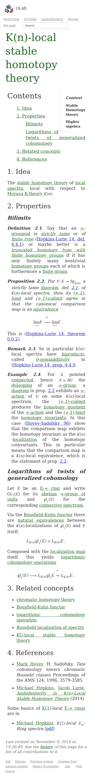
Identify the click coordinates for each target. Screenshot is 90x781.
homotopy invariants (43, 417)
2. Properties (30, 116)
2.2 (51, 390)
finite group (54, 271)
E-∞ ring (50, 488)
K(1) (46, 708)
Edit (7, 761)
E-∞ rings (74, 708)
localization (25, 439)
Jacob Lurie (71, 687)
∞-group (67, 385)
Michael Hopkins (35, 687)
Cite (67, 766)
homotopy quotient (64, 407)
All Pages (30, 19)
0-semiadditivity (52, 359)
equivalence (45, 309)
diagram (49, 287)
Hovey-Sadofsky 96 (47, 423)
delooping (21, 385)
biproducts (72, 354)
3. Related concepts (38, 151)
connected (22, 380)
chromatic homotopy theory (45, 599)
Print (79, 766)
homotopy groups (29, 266)
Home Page (11, 19)
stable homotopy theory (42, 182)
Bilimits (34, 123)
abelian (49, 493)
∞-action (35, 412)
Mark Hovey (29, 664)
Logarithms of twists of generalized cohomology (55, 137)
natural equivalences (41, 520)
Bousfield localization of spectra (50, 627)
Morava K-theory (24, 193)
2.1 (74, 287)
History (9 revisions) (46, 766)
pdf (49, 728)
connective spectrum (61, 505)
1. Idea (24, 108)
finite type (22, 239)
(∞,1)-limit (74, 412)
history (46, 747)
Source (10, 771)
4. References (31, 159)
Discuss (20, 761)
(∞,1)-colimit (49, 298)
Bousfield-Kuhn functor (48, 514)
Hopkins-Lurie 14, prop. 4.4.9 (44, 364)
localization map (67, 551)
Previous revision (41, 761)
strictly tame (55, 233)
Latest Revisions (52, 19)
